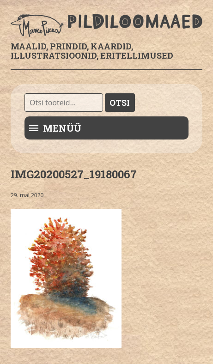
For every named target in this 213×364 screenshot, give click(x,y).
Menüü (62, 128)
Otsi (120, 102)
